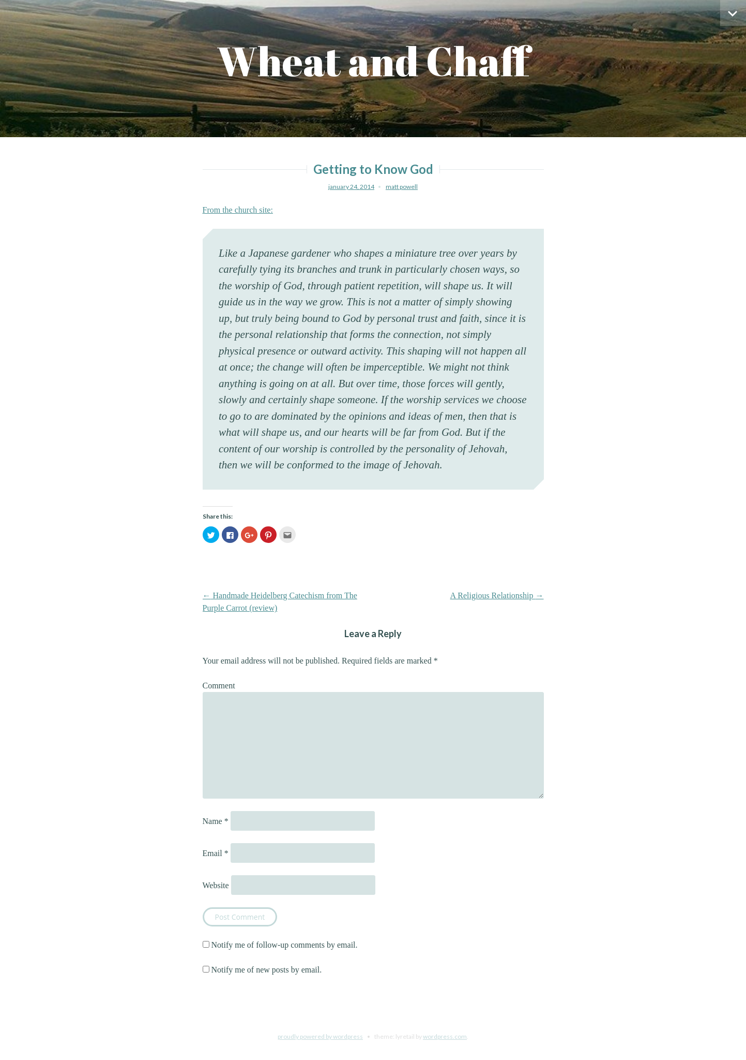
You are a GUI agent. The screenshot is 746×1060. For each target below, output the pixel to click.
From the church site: (238, 209)
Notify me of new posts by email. (266, 969)
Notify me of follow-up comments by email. (284, 944)
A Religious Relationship (497, 595)
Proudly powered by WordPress (320, 1036)
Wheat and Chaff (373, 60)
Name (216, 821)
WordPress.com (445, 1036)
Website (216, 885)
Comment (219, 685)
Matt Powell (402, 186)
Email (216, 853)
